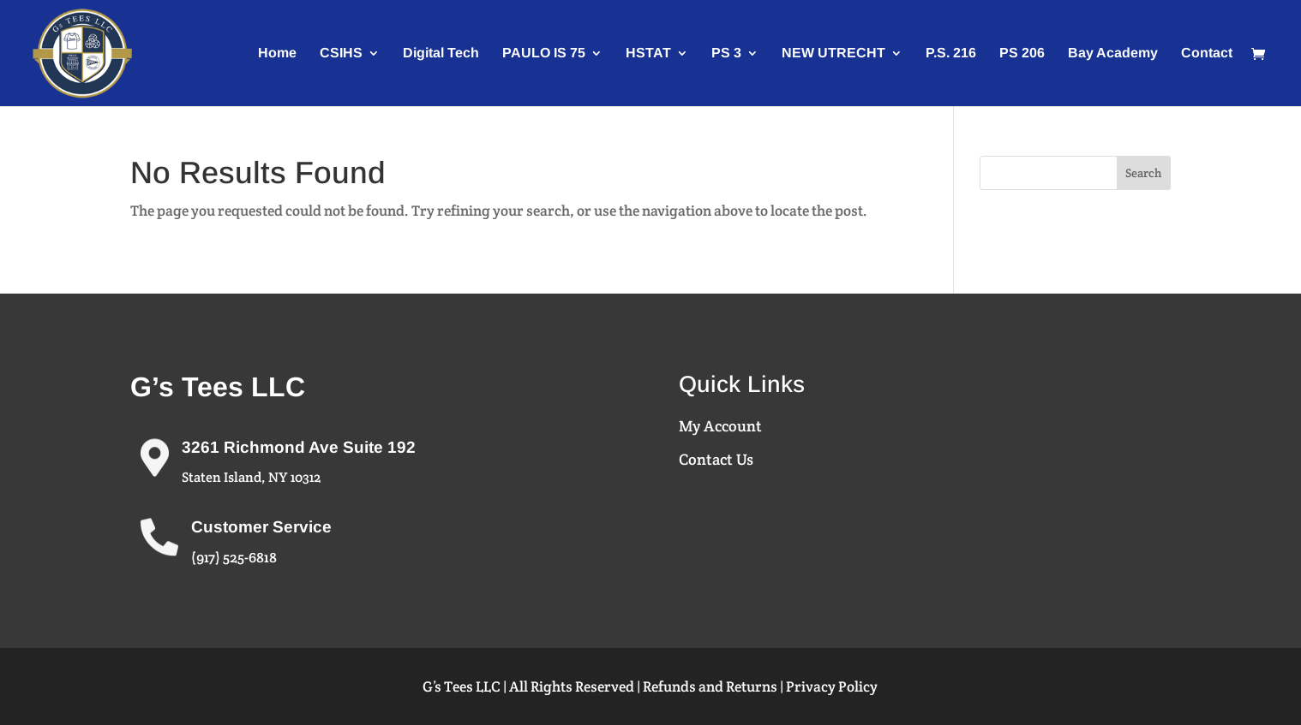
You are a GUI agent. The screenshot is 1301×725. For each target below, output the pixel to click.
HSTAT (648, 53)
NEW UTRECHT (833, 53)
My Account (720, 426)
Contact (1206, 53)
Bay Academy (1113, 53)
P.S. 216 (951, 53)
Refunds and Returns (710, 686)
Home (277, 53)
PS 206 (1022, 53)
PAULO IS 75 (543, 53)
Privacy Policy (832, 686)
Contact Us (716, 459)
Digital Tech (441, 53)
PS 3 (726, 53)
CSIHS (341, 53)
